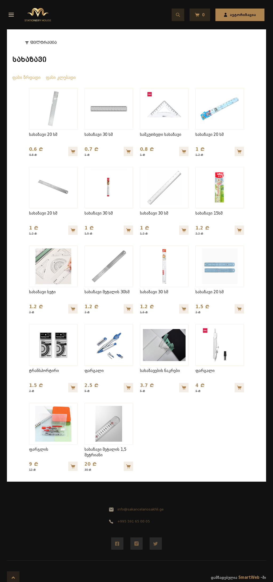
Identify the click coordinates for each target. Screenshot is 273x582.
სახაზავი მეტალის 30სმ (107, 292)
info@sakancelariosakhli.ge (136, 509)
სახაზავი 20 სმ (43, 134)
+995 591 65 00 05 (129, 521)
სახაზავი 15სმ (209, 213)
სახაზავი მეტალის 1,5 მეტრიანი (105, 452)
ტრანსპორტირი (44, 371)
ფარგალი (94, 371)
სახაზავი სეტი (42, 292)
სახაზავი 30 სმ (99, 134)
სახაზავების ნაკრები (160, 371)
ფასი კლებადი (61, 77)
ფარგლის (38, 449)
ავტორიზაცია (240, 15)
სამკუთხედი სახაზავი (160, 134)
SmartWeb (248, 577)
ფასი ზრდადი (26, 77)
